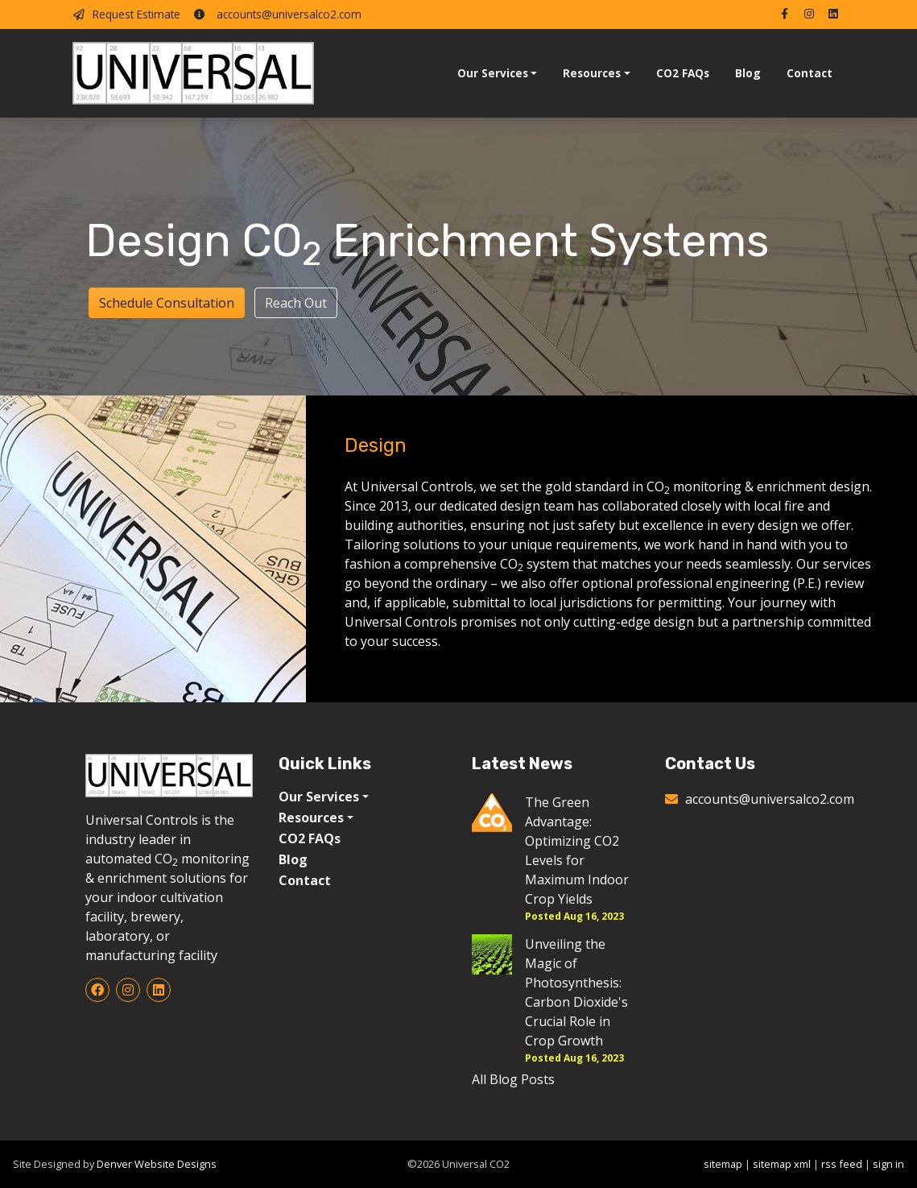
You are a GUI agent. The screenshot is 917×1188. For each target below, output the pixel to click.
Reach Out (296, 303)
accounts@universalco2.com (277, 14)
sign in (888, 1164)
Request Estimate (126, 14)
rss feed (841, 1164)
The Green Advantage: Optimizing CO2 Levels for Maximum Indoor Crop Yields (577, 850)
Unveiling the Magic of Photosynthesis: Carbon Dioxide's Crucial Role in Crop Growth (576, 992)
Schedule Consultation (166, 303)
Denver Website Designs (157, 1164)
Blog (748, 73)
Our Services (492, 73)
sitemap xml (782, 1164)
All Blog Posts (513, 1079)
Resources (592, 73)
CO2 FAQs (682, 73)
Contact (809, 73)
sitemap (723, 1164)
